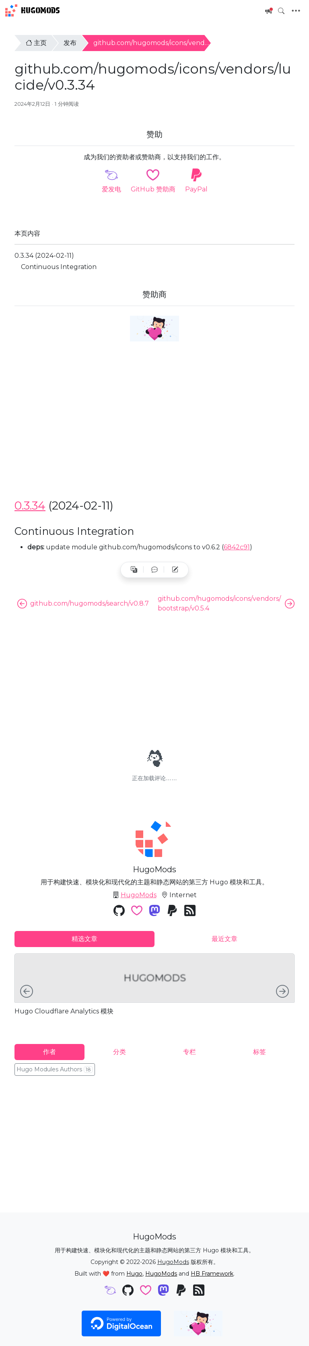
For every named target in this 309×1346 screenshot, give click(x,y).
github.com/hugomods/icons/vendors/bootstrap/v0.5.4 (226, 603)
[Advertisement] (154, 433)
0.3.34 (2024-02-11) (44, 255)
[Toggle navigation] (296, 11)
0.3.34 (29, 505)
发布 (70, 43)
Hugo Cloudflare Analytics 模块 (63, 1011)
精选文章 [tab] (84, 939)
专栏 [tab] (189, 1052)
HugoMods (32, 10)
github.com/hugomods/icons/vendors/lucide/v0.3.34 (177, 43)
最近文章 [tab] (224, 939)
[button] (154, 569)
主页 (36, 43)
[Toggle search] (281, 10)
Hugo (134, 1273)
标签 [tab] (259, 1052)
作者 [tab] (49, 1052)
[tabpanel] (154, 992)
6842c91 (237, 547)
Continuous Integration (59, 267)
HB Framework (212, 1273)
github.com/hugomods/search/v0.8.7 (83, 603)
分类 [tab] (119, 1052)
